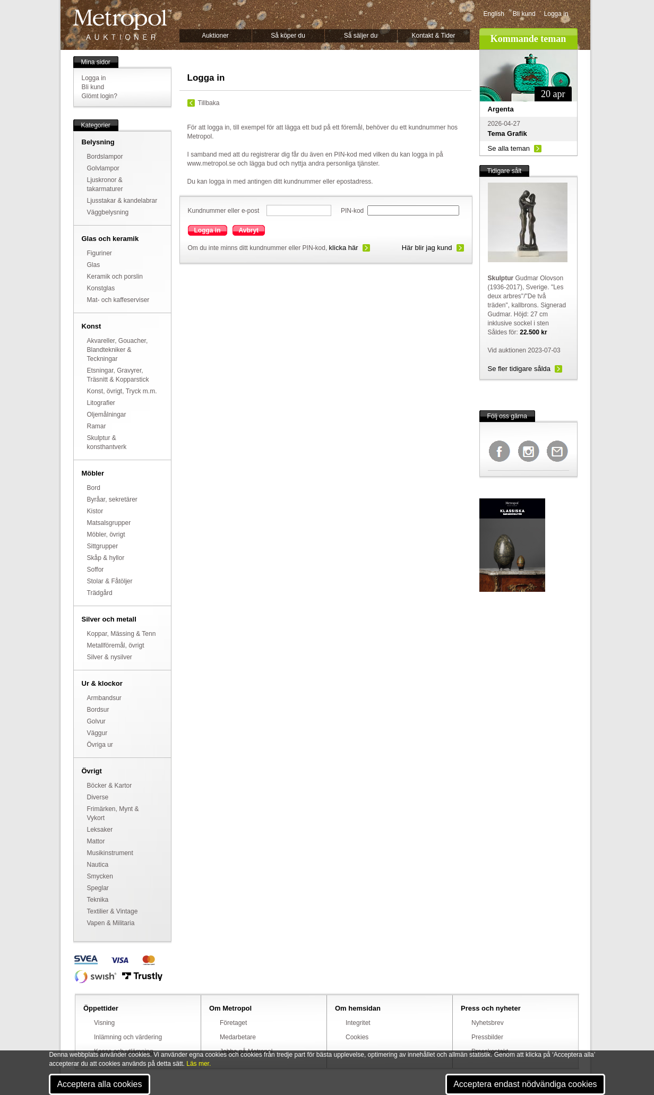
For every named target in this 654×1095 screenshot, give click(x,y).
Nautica (98, 864)
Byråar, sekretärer (112, 499)
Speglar (98, 888)
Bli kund (524, 14)
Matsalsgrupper (109, 523)
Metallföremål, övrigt (115, 645)
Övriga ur (100, 744)
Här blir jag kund (427, 248)
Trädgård (100, 593)
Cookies (357, 1037)
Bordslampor (105, 156)
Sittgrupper (102, 546)
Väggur (97, 733)
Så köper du (288, 35)
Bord (93, 488)
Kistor (95, 511)
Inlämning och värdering (128, 1037)
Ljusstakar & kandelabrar (122, 200)
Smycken (100, 876)
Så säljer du (360, 35)
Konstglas (101, 288)
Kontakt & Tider (433, 35)
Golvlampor (103, 168)
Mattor (96, 841)
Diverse (98, 797)
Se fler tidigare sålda (519, 369)
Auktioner (215, 35)
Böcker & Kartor (109, 785)
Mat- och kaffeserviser (118, 300)
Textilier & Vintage (112, 911)
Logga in (556, 14)
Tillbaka (209, 103)
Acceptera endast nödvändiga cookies (525, 1084)
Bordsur (98, 709)
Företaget (233, 1023)
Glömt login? (99, 96)
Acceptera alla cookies (99, 1084)
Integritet (358, 1023)
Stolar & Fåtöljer (110, 581)
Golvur (96, 721)
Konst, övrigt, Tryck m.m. (122, 391)
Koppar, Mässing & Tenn (121, 633)
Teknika (98, 899)
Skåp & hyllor (106, 558)
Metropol (122, 24)
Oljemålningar (106, 414)
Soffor (95, 569)
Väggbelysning (108, 212)
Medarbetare (238, 1037)
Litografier (101, 403)
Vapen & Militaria (111, 923)
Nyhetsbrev (487, 1023)
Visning (104, 1023)
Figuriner (99, 253)
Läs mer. (198, 1063)
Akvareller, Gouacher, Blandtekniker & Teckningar (117, 350)
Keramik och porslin (115, 276)
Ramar (96, 426)
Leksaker (100, 829)
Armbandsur (104, 698)
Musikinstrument (110, 853)
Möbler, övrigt (106, 534)
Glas (93, 265)
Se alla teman (509, 148)
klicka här (343, 248)
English (494, 14)
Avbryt (249, 230)
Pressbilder (487, 1037)
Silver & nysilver (109, 657)
